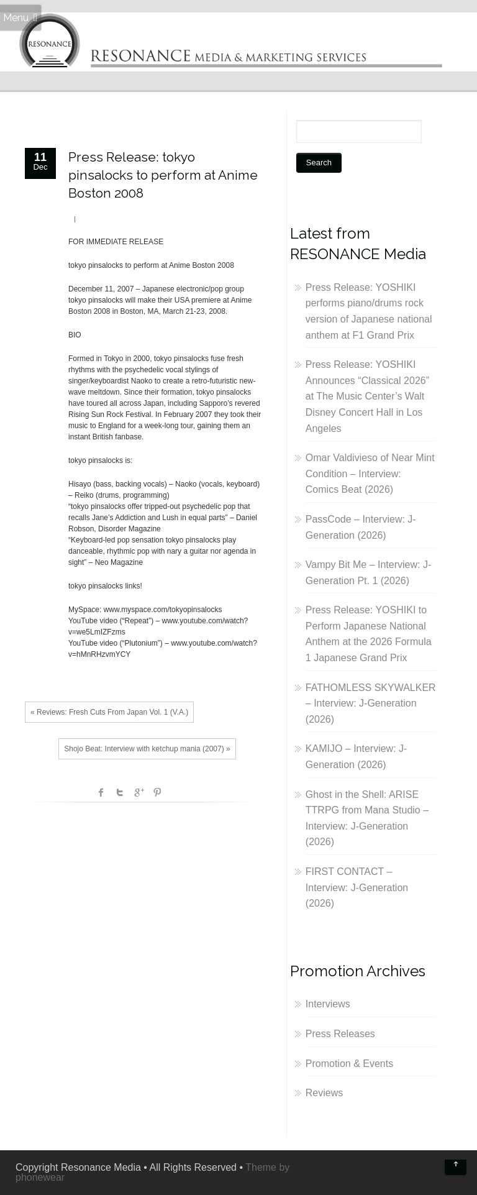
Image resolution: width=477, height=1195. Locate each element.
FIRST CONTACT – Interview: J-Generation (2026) (357, 887)
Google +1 (138, 792)
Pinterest (157, 792)
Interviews (328, 1004)
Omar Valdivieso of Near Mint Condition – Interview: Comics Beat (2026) (370, 473)
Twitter (120, 792)
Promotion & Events (349, 1063)
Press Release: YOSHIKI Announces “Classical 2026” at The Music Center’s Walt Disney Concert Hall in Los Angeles (367, 396)
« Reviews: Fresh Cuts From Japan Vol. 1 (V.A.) (109, 712)
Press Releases (340, 1033)
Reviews (324, 1092)
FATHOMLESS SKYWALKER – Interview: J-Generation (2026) (371, 703)
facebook (101, 792)
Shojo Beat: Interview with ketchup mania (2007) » (147, 748)
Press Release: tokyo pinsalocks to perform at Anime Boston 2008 (163, 175)
